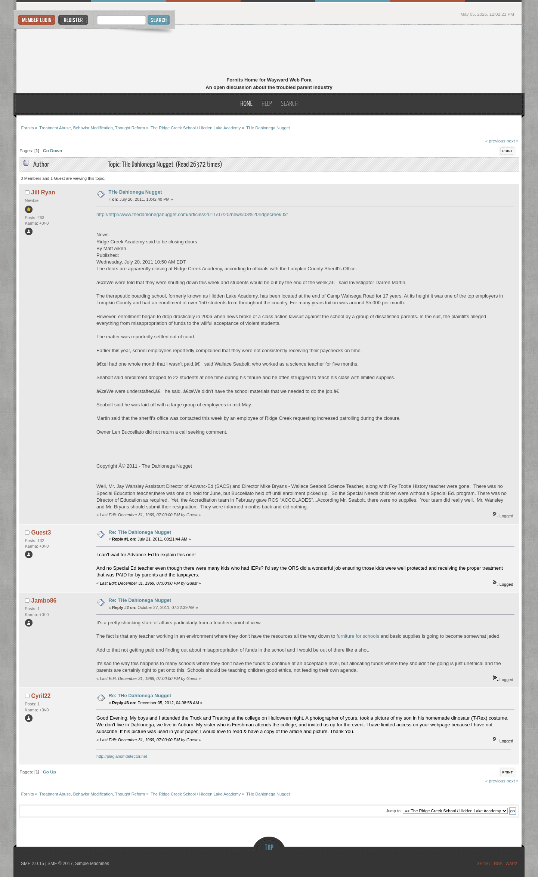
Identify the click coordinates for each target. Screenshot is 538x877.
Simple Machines (92, 863)
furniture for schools (358, 636)
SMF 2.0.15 (32, 863)
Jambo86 (44, 600)
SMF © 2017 (60, 863)
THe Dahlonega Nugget (135, 192)
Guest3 (41, 532)
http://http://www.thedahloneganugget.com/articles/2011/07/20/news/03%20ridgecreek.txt (192, 214)
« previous (495, 140)
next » (513, 140)
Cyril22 (41, 696)
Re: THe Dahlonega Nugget (140, 532)
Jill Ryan (43, 192)
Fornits (269, 51)
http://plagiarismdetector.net (121, 756)
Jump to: (394, 811)
